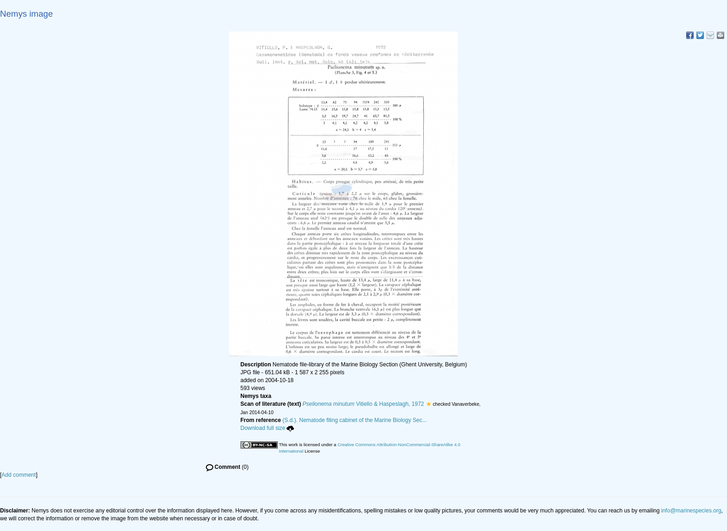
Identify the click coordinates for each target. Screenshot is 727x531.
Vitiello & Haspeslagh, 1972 (363, 404)
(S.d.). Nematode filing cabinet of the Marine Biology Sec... (354, 420)
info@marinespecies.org (691, 510)
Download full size (267, 428)
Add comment (18, 475)
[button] (428, 404)
